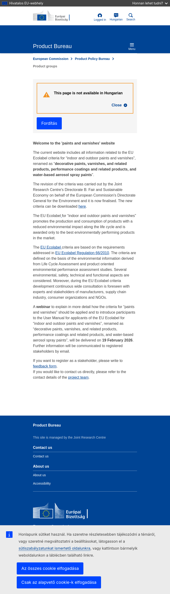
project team (78, 377)
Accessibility (42, 483)
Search (130, 17)
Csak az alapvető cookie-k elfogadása (58, 582)
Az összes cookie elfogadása (50, 568)
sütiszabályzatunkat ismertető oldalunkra (54, 548)
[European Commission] (66, 512)
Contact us (41, 456)
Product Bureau (47, 425)
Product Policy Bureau (92, 59)
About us (39, 475)
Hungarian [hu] (116, 17)
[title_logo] (55, 15)
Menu (131, 47)
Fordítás (49, 123)
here (82, 206)
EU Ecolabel (51, 247)
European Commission (50, 59)
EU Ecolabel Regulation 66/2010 (82, 253)
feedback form (44, 366)
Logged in (100, 17)
